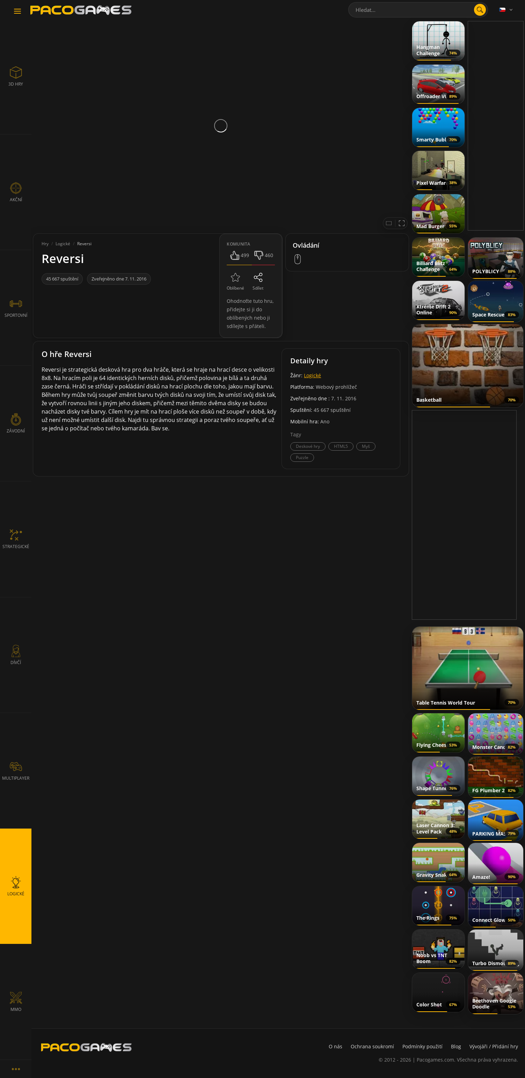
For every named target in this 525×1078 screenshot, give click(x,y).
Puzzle (302, 457)
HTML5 (341, 446)
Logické (312, 375)
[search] (480, 10)
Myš (366, 446)
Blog (456, 1046)
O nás (335, 1046)
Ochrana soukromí (372, 1046)
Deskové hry (308, 446)
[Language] (506, 9)
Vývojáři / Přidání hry (493, 1046)
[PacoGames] (86, 1047)
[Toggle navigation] (17, 11)
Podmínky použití (422, 1046)
